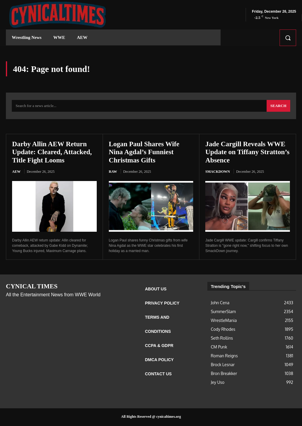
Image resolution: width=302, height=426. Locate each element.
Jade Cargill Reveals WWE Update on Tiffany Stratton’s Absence (246, 153)
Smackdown (217, 172)
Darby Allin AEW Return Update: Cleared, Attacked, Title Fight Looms (53, 153)
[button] (288, 38)
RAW (113, 172)
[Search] (278, 107)
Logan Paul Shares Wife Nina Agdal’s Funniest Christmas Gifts (145, 153)
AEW (16, 172)
